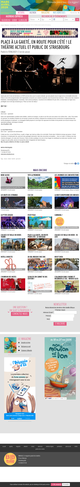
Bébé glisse (5, 175)
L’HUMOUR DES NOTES (8, 276)
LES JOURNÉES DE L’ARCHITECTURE (67, 175)
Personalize (66, 484)
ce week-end (23, 20)
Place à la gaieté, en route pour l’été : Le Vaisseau (38, 236)
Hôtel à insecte (7, 257)
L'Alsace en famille (74, 190)
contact (32, 467)
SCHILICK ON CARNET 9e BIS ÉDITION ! (37, 277)
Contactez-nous (20, 314)
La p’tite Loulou (7, 215)
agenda (11, 467)
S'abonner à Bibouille (26, 371)
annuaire (26, 467)
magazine (18, 467)
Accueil (2, 25)
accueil (4, 467)
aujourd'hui (6, 20)
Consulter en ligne (25, 363)
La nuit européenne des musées (67, 195)
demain (14, 20)
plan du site (68, 467)
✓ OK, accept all (56, 484)
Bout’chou (59, 257)
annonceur (40, 467)
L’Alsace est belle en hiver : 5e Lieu (66, 236)
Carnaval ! (58, 215)
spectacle (18, 159)
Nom (42, 331)
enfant (9, 159)
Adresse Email (46, 315)
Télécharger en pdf (26, 367)
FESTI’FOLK (32, 215)
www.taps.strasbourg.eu (7, 154)
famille (13, 159)
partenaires (59, 467)
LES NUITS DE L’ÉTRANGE (9, 195)
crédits (75, 467)
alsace (5, 159)
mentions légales (50, 467)
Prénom (43, 323)
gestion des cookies (40, 469)
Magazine (7, 25)
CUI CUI (30, 195)
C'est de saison (13, 25)
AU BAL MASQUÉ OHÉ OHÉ (36, 257)
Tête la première (34, 175)
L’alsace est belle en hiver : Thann (11, 236)
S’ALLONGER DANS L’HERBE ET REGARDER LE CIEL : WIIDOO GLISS (66, 277)
